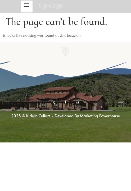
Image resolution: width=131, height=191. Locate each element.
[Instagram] (77, 102)
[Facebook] (66, 102)
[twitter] (54, 102)
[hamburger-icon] (27, 6)
